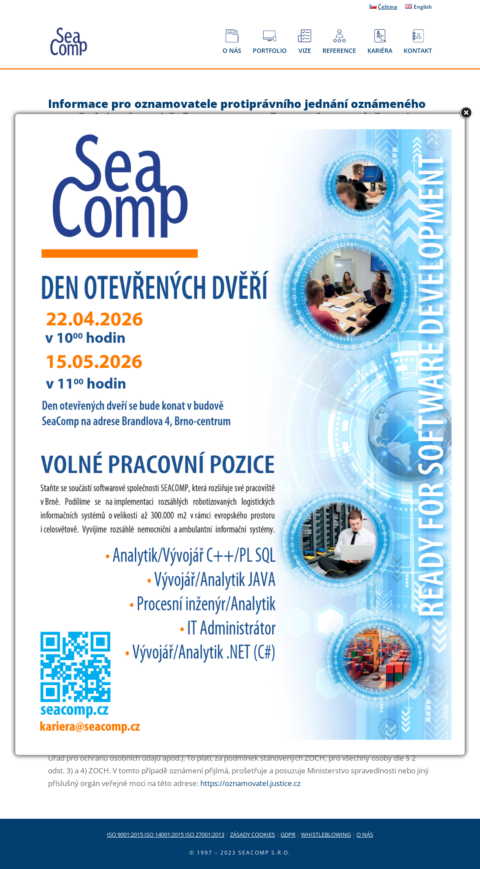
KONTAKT (418, 42)
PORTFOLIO (270, 42)
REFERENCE (339, 42)
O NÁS (232, 42)
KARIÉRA (379, 42)
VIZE (304, 42)
